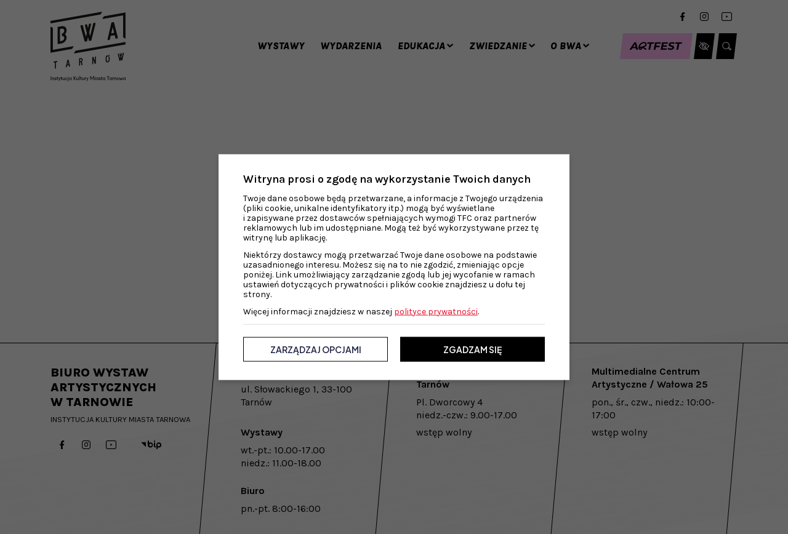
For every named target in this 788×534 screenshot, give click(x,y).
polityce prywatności (436, 311)
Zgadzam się (472, 348)
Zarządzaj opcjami (315, 348)
